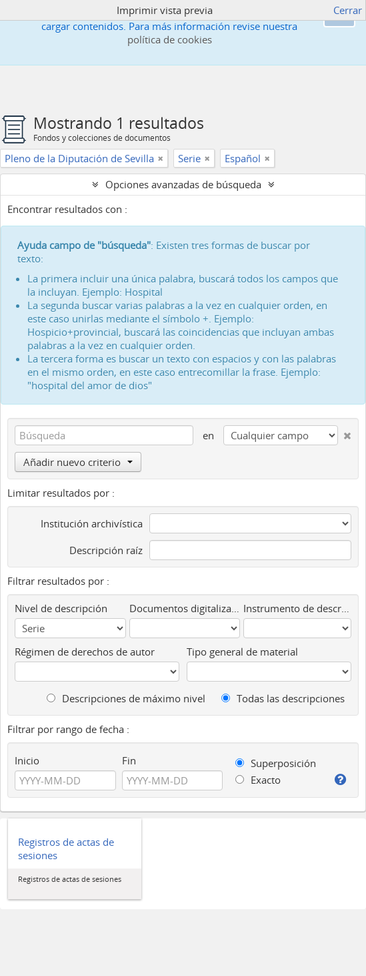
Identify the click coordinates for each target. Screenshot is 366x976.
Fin (129, 760)
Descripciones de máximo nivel (126, 698)
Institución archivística (92, 523)
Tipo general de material (242, 651)
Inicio (27, 760)
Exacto (258, 779)
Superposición (275, 763)
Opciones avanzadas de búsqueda (183, 184)
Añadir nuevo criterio (78, 462)
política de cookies (169, 39)
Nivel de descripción (61, 608)
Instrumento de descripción (297, 608)
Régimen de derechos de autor (85, 651)
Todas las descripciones (283, 698)
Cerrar (347, 10)
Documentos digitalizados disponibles (185, 608)
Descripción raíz (106, 550)
